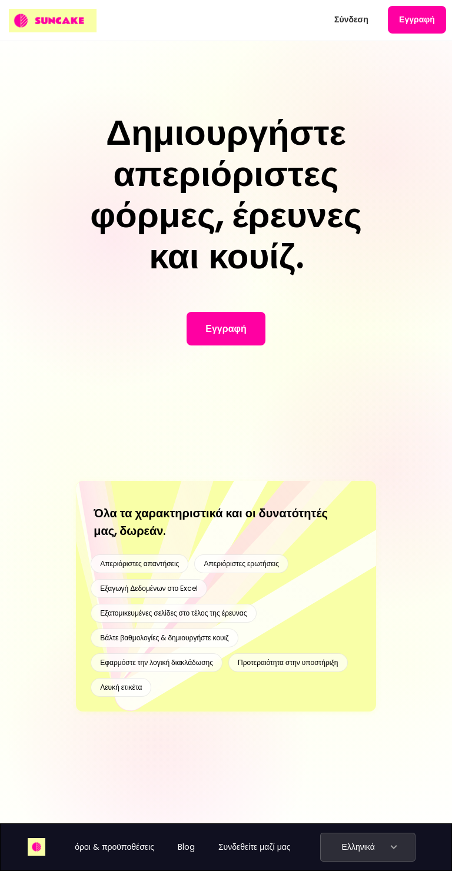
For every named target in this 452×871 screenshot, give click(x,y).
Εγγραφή (417, 19)
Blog (186, 847)
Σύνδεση (351, 19)
